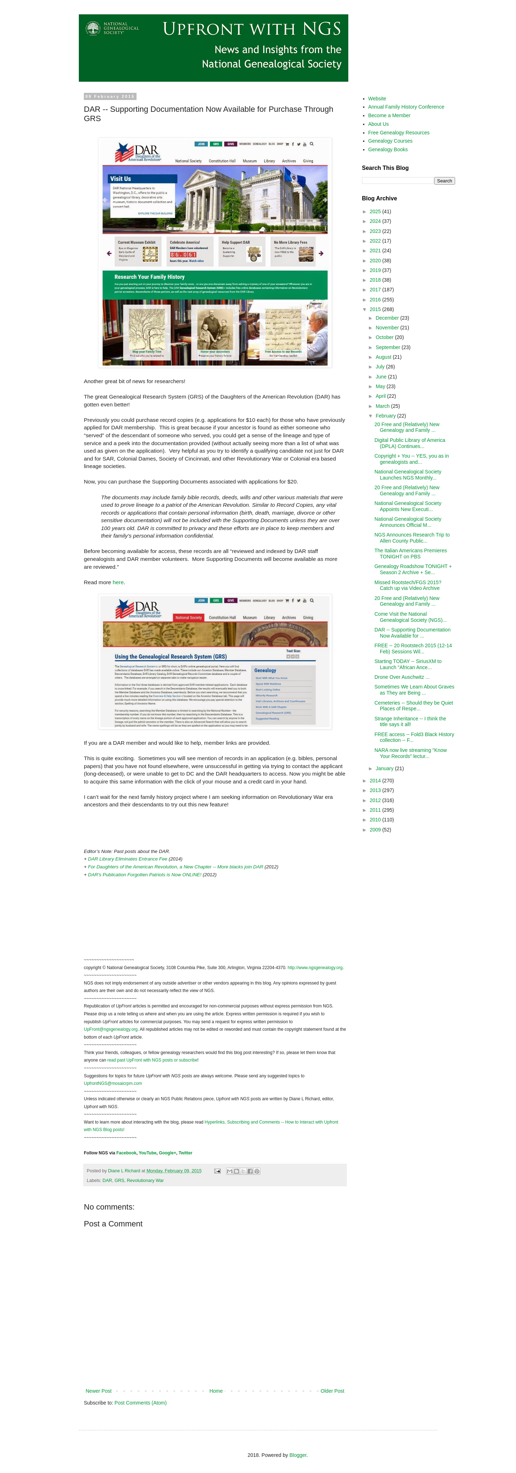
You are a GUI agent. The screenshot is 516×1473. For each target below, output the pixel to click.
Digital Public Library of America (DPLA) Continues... (409, 443)
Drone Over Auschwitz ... (402, 677)
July (381, 367)
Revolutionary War (145, 1180)
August (384, 357)
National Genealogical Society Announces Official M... (407, 522)
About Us (378, 124)
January (385, 768)
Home (216, 1391)
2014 (376, 780)
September (388, 347)
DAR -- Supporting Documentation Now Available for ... (412, 633)
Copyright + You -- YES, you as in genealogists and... (411, 459)
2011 (376, 810)
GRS (119, 1180)
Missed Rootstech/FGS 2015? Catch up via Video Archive (407, 585)
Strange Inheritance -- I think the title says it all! (410, 722)
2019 (376, 270)
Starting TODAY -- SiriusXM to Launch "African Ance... (407, 664)
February (386, 416)
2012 (376, 800)
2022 (376, 241)
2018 (376, 280)
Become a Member (389, 115)
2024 (376, 221)
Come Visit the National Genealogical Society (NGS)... (410, 617)
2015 (376, 309)
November (388, 327)
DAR (107, 1180)
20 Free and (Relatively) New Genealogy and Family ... (406, 427)
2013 (376, 790)
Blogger (298, 1455)
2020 (376, 260)
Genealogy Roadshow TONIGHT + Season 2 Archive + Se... (413, 569)
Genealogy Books (388, 149)
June (382, 377)
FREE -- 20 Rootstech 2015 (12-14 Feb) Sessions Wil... (413, 648)
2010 (376, 820)
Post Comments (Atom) (141, 1403)
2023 (376, 231)
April (381, 396)
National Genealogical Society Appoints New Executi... (407, 506)
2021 (376, 250)
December (388, 318)
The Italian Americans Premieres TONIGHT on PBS (410, 553)
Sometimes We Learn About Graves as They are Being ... (414, 690)
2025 (376, 211)
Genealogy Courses (390, 141)
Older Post (332, 1391)
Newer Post (98, 1391)
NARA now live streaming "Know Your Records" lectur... (410, 753)
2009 (376, 830)
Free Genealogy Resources (399, 132)
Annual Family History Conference (406, 107)
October (385, 337)
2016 (376, 299)
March (383, 406)
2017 (376, 289)
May (381, 386)
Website (377, 98)
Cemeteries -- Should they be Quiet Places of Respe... (413, 706)
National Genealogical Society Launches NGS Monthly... (407, 475)
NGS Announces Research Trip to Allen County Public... (412, 538)
